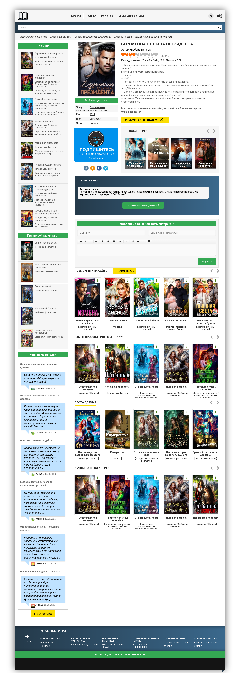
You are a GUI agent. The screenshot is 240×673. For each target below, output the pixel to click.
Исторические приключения (140, 646)
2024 (92, 114)
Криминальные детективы (110, 639)
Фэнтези (45, 646)
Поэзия (168, 646)
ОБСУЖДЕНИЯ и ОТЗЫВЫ (132, 16)
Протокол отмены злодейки (205, 388)
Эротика (103, 110)
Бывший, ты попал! (176, 320)
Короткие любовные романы (113, 646)
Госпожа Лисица (117, 320)
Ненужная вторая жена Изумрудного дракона (176, 454)
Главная (76, 16)
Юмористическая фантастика (80, 639)
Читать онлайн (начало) (143, 205)
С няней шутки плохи (147, 386)
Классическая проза (205, 642)
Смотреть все (124, 271)
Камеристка (117, 452)
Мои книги (107, 16)
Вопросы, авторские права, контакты (120, 654)
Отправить (207, 261)
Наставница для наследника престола (87, 453)
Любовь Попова (123, 36)
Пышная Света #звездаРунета (206, 322)
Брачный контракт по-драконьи (206, 453)
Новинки (91, 16)
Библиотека (40, 16)
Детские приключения (176, 642)
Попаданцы (46, 642)
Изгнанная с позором (117, 386)
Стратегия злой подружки (88, 388)
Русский (94, 123)
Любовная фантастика (206, 638)
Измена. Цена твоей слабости (87, 322)
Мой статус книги (96, 100)
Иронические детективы (84, 645)
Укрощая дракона (176, 386)
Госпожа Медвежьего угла (147, 453)
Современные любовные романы (90, 108)
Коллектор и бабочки (146, 320)
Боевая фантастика (51, 638)
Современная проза (175, 638)
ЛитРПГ (198, 646)
